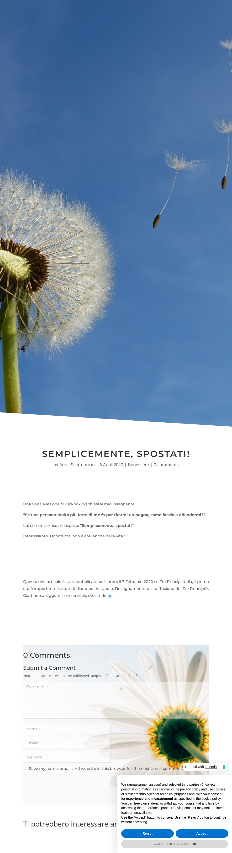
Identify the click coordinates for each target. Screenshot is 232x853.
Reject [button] (147, 833)
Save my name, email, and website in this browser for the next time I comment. (106, 768)
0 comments (166, 464)
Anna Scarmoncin (77, 464)
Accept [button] (202, 833)
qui (110, 595)
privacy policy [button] (190, 789)
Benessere (138, 464)
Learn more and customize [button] (174, 844)
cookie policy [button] (211, 798)
